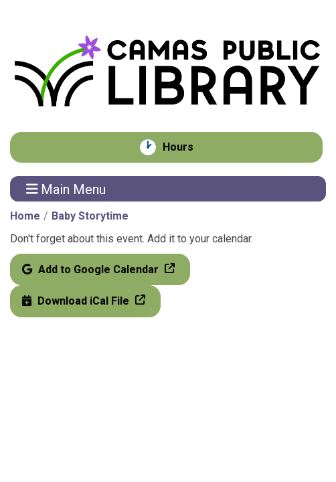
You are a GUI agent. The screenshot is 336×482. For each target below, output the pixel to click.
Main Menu (66, 188)
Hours (185, 147)
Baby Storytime (90, 216)
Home (25, 216)
